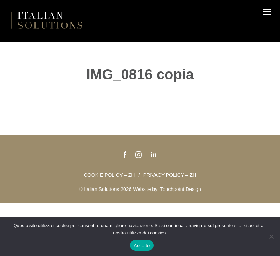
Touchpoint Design (180, 189)
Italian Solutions (46, 20)
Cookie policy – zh (109, 175)
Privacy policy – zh (169, 175)
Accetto (142, 245)
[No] (271, 236)
